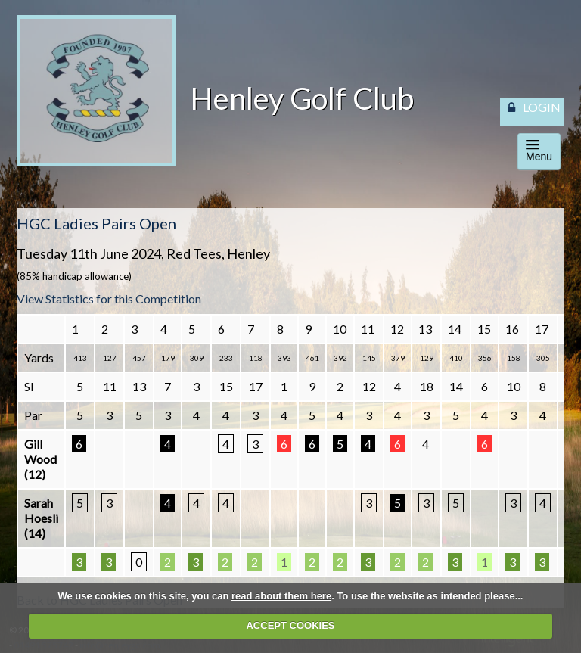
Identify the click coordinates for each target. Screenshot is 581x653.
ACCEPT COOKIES (290, 625)
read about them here (281, 596)
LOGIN (542, 107)
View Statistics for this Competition (109, 298)
